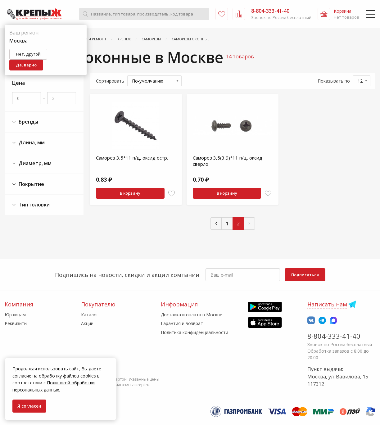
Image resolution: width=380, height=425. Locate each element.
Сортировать (110, 81)
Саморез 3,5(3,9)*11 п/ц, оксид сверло (227, 161)
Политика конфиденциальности (194, 332)
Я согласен (29, 406)
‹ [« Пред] (216, 223)
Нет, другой (28, 54)
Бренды (25, 122)
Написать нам (327, 304)
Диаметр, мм (32, 163)
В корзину (130, 193)
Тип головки (31, 204)
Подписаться (305, 275)
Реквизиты (16, 323)
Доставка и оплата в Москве (191, 315)
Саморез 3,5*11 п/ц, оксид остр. (132, 158)
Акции (87, 323)
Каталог (89, 315)
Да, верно (26, 65)
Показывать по (334, 81)
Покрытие (28, 184)
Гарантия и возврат (182, 323)
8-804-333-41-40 (333, 336)
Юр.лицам (15, 315)
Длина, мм (28, 142)
